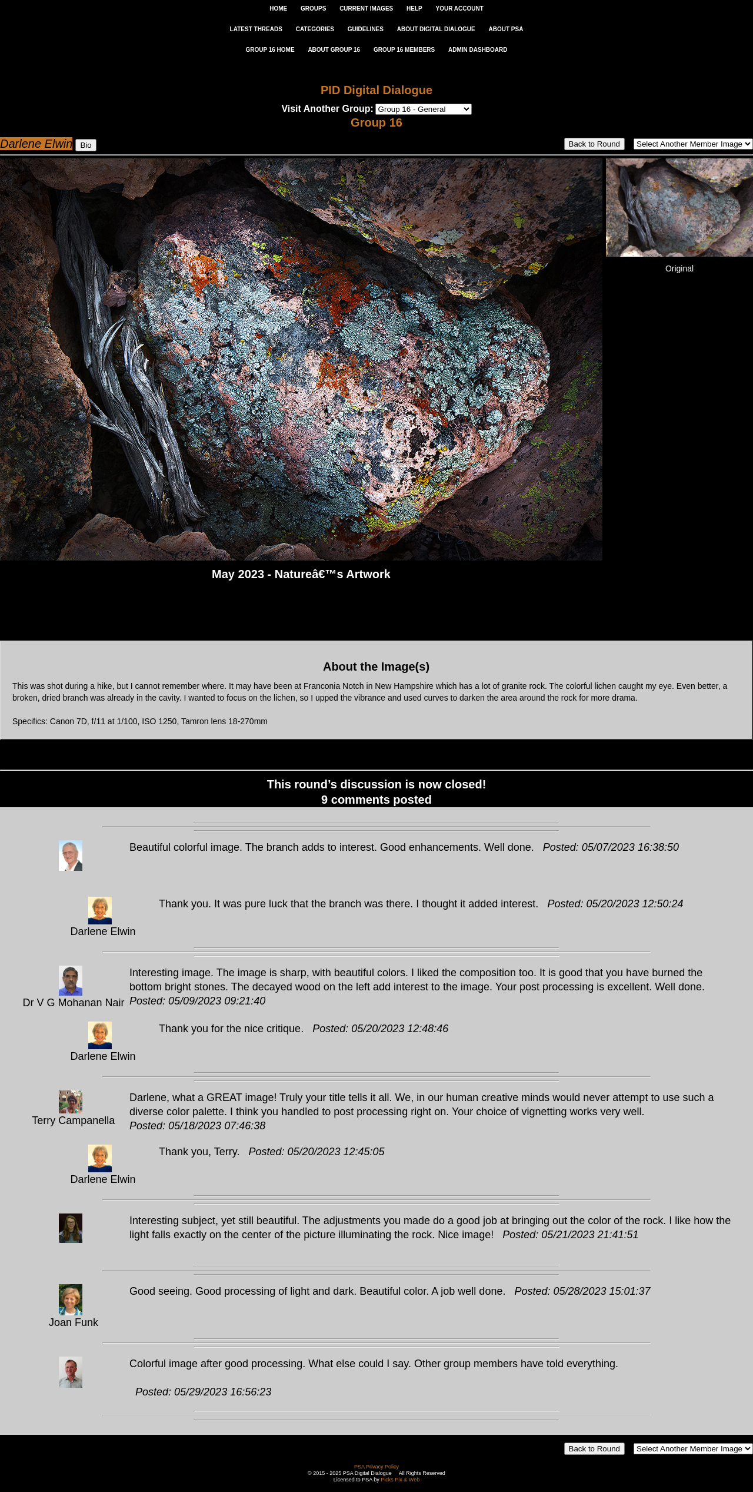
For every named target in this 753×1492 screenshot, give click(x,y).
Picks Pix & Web (400, 1480)
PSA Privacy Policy (376, 1467)
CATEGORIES (315, 29)
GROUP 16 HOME (269, 50)
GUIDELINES (366, 29)
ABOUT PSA (505, 29)
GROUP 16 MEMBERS (404, 50)
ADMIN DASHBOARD (478, 50)
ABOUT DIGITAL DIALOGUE (436, 29)
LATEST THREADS (256, 29)
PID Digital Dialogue (376, 90)
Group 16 (376, 122)
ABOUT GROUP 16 (334, 50)
